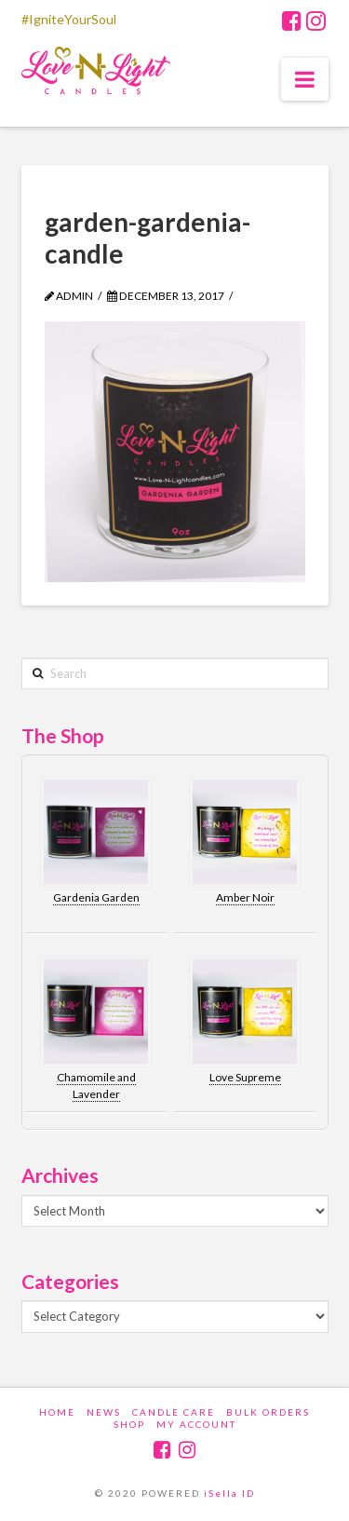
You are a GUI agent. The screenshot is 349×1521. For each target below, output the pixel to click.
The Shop (62, 735)
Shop (129, 1424)
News (104, 1412)
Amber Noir (245, 897)
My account (196, 1424)
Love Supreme (245, 1077)
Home (57, 1412)
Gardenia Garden (96, 897)
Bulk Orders (268, 1412)
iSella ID (229, 1493)
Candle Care (173, 1412)
